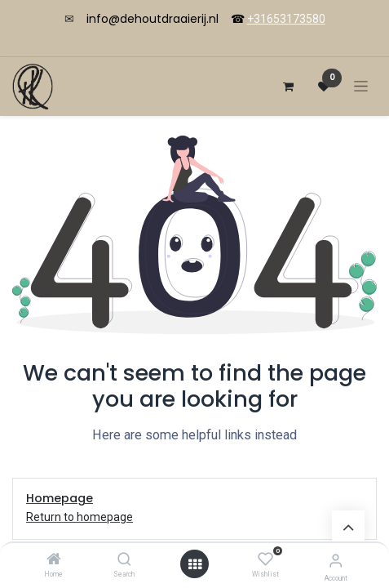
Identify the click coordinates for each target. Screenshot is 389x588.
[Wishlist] (265, 559)
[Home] (53, 560)
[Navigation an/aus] (361, 86)
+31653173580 (286, 18)
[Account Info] (335, 560)
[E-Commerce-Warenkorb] (288, 86)
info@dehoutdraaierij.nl (152, 19)
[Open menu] (194, 564)
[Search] (124, 560)
